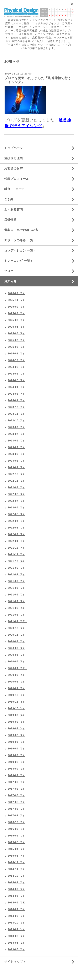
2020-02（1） (16, 681)
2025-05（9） (16, 333)
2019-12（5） (16, 695)
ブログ (9, 271)
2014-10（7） (16, 875)
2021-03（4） (16, 608)
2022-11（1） (16, 480)
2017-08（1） (16, 788)
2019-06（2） (16, 735)
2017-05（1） (16, 802)
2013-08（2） (16, 936)
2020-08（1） (16, 641)
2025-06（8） (16, 326)
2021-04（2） (16, 601)
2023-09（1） (16, 427)
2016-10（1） (16, 822)
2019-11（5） (16, 701)
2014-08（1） (16, 882)
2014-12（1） (16, 862)
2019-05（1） (16, 741)
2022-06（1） (16, 507)
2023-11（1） (16, 413)
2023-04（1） (16, 447)
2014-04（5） (16, 909)
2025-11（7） (16, 300)
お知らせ (10, 281)
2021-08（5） (16, 574)
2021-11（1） (16, 554)
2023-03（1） (16, 454)
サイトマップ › (14, 961)
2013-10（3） (16, 922)
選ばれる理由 (13, 158)
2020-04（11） (17, 668)
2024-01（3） (16, 400)
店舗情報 (10, 219)
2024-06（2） (16, 373)
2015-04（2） (16, 849)
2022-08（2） (16, 494)
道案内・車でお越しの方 (21, 230)
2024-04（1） (16, 387)
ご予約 (9, 199)
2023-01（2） (16, 467)
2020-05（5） (16, 661)
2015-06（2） (16, 835)
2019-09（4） (16, 715)
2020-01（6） (16, 688)
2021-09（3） (16, 567)
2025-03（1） (16, 340)
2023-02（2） (16, 460)
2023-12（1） (16, 407)
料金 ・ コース (14, 189)
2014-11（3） (16, 869)
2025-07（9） (16, 320)
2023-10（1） (16, 420)
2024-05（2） (16, 380)
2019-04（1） (16, 748)
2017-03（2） (16, 808)
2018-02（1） (16, 775)
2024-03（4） (16, 393)
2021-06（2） (16, 587)
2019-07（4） (16, 728)
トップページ (13, 148)
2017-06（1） (16, 795)
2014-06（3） (16, 895)
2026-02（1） (16, 293)
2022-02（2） (16, 534)
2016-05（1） (16, 828)
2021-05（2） (16, 594)
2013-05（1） (16, 949)
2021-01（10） (17, 621)
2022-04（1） (16, 521)
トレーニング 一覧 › (18, 260)
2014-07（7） (16, 889)
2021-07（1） (16, 581)
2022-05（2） (16, 514)
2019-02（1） (16, 762)
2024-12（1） (16, 360)
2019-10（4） (16, 708)
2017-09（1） (16, 782)
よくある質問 (13, 209)
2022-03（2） (16, 527)
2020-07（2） (16, 648)
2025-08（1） (16, 313)
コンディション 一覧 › (19, 250)
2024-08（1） (16, 367)
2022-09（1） (16, 487)
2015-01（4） (16, 855)
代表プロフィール (16, 178)
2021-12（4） (16, 547)
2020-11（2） (16, 634)
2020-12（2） (16, 628)
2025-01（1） (16, 353)
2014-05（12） (17, 902)
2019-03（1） (16, 755)
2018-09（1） (16, 768)
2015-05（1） (16, 842)
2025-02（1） (16, 346)
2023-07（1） (16, 433)
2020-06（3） (16, 654)
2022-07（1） (16, 500)
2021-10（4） (16, 561)
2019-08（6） (16, 721)
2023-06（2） (16, 440)
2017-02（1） (16, 815)
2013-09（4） (16, 929)
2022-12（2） (16, 474)
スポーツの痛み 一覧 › (19, 240)
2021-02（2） (16, 614)
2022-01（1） (16, 541)
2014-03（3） (16, 916)
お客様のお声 (13, 168)
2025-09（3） (16, 306)
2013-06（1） (16, 942)
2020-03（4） (16, 675)
